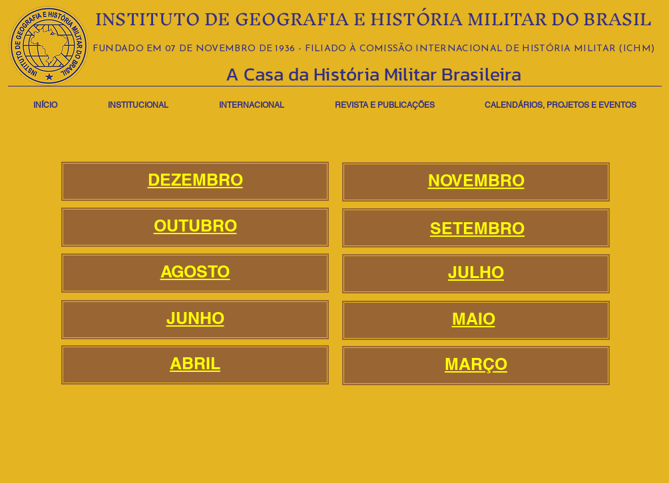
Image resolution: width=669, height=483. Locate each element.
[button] (138, 99)
